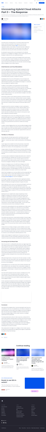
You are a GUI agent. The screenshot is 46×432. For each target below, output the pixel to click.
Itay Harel (35, 365)
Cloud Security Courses (19, 408)
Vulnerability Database (19, 416)
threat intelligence (9, 176)
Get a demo (42, 2)
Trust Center (33, 413)
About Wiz (32, 406)
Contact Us (33, 412)
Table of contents (37, 24)
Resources (20, 2)
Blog (2, 6)
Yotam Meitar (6, 18)
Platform (6, 2)
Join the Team (33, 408)
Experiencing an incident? (41, 0)
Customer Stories (18, 406)
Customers (26, 2)
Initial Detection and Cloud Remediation (38, 27)
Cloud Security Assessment (20, 415)
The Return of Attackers (37, 29)
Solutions (11, 2)
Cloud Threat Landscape (20, 413)
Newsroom (33, 409)
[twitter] (40, 19)
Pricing (16, 2)
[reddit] (44, 19)
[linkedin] (42, 19)
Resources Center (19, 412)
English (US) (4, 420)
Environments (3, 413)
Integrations (3, 412)
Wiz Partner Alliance (34, 415)
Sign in (35, 0)
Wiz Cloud (2, 409)
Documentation (3, 415)
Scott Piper (6, 362)
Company (31, 2)
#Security (5, 337)
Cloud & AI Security (4, 406)
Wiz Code (2, 408)
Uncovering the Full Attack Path (38, 30)
